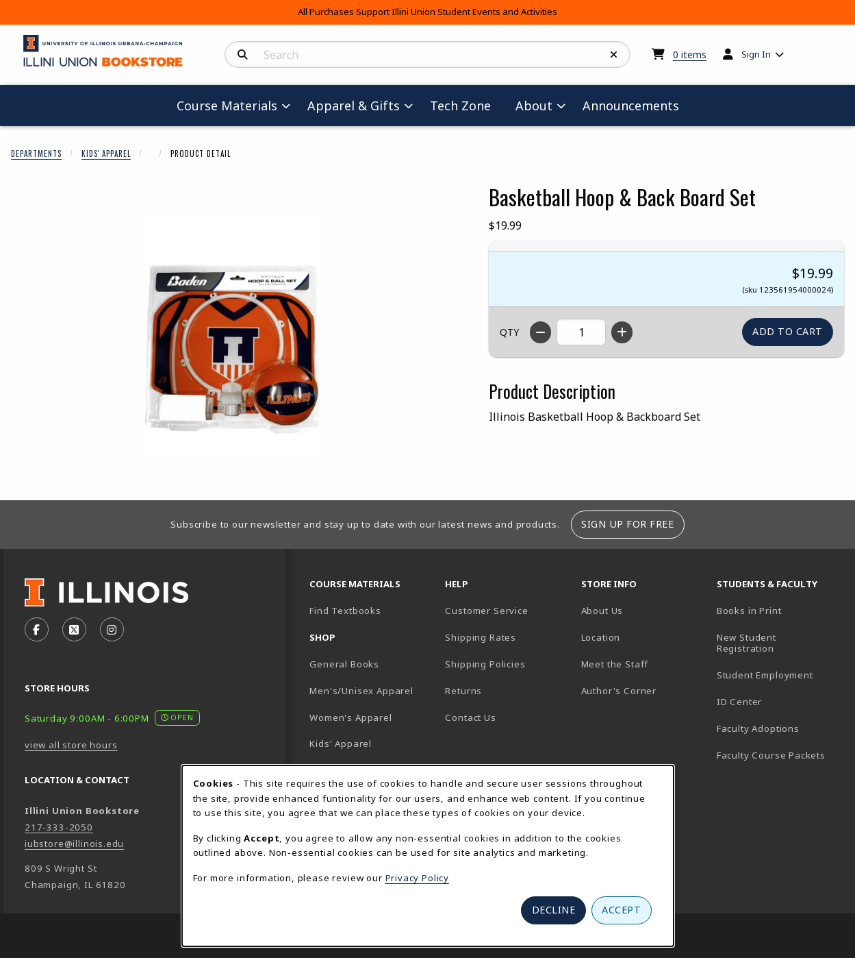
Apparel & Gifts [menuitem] (353, 105)
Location (601, 637)
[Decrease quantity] (540, 332)
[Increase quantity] (622, 332)
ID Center (779, 701)
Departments (36, 153)
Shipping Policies (485, 664)
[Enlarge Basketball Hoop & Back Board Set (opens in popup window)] (233, 335)
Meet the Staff (615, 664)
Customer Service (486, 610)
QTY (509, 332)
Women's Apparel (350, 717)
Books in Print (779, 610)
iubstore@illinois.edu (74, 843)
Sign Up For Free (627, 523)
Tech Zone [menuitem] (466, 105)
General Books (344, 664)
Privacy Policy (417, 878)
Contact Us (470, 717)
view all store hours (71, 745)
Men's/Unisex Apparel (361, 691)
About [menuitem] (533, 105)
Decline (554, 909)
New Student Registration (746, 643)
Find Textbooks (345, 610)
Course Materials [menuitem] (227, 105)
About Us (602, 610)
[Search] (243, 54)
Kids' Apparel (106, 153)
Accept (621, 909)
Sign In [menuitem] (756, 54)
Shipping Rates (480, 637)
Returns (463, 691)
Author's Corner (618, 691)
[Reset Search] (614, 54)
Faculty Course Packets (771, 755)
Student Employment (779, 674)
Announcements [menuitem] (631, 105)
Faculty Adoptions (758, 728)
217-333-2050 (59, 827)
